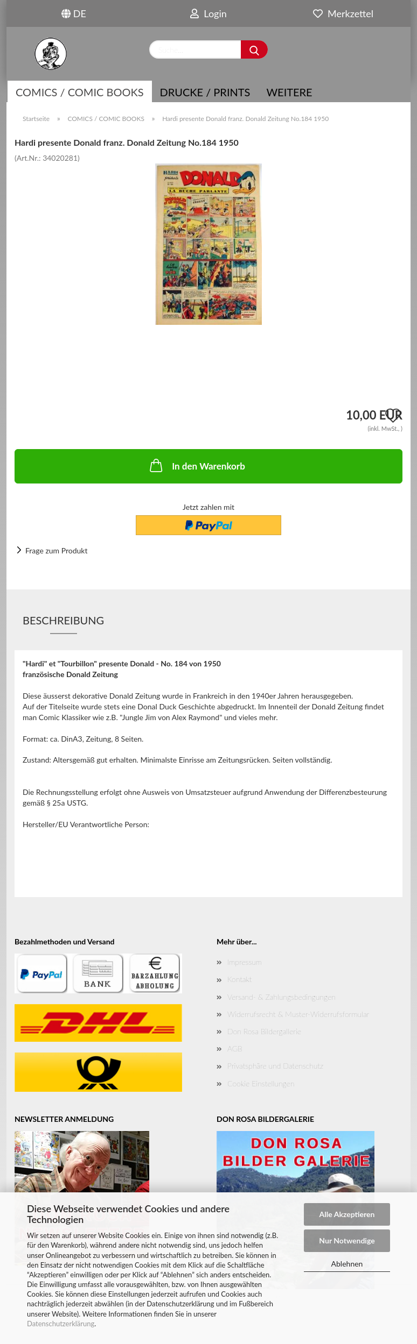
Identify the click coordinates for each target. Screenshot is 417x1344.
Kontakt (239, 979)
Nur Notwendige (346, 1240)
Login (208, 13)
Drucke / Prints (205, 92)
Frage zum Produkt (56, 550)
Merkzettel (343, 13)
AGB (234, 1048)
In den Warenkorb (196, 465)
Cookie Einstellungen (260, 1083)
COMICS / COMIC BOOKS (80, 92)
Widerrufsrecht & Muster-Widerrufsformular (298, 1014)
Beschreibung (63, 620)
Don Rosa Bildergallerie (264, 1031)
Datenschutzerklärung (60, 1323)
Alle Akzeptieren (347, 1214)
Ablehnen (347, 1263)
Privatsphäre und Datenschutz (275, 1065)
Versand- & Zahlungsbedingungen (281, 996)
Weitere (289, 92)
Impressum (244, 961)
